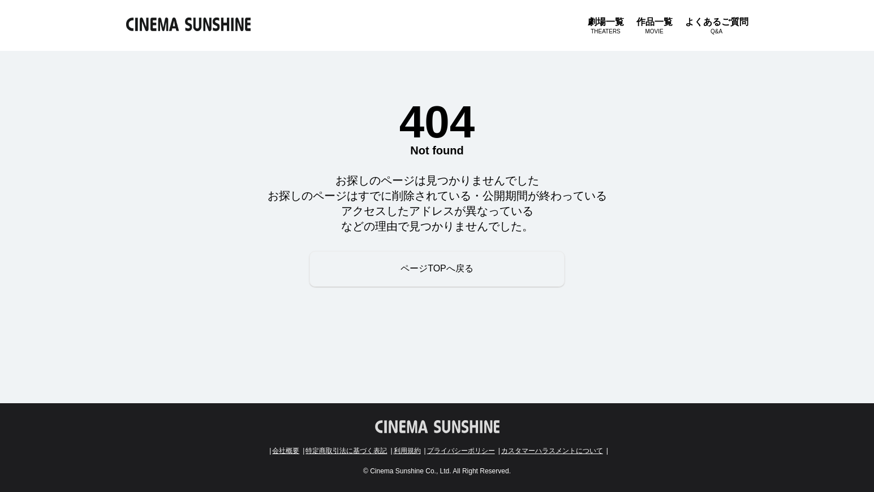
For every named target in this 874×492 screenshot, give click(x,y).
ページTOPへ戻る (437, 268)
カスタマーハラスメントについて (552, 451)
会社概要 (285, 451)
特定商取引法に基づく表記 (346, 451)
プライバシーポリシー (461, 451)
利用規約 (407, 451)
